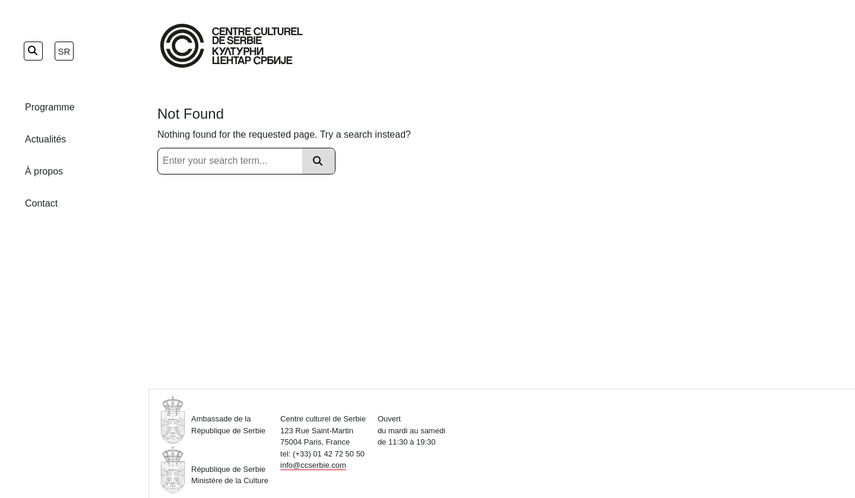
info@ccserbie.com (313, 465)
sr (64, 51)
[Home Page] (231, 46)
